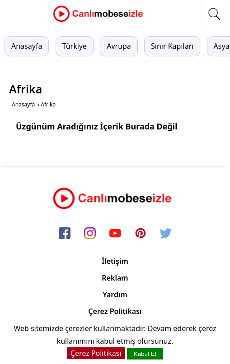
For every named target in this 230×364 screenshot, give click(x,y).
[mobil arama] (214, 14)
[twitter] (166, 234)
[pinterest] (140, 234)
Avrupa (119, 46)
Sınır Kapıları (172, 46)
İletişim (115, 261)
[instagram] (90, 234)
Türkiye (74, 46)
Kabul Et (145, 353)
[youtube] (115, 234)
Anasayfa (26, 46)
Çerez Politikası (114, 311)
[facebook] (64, 234)
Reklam (115, 278)
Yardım (115, 294)
